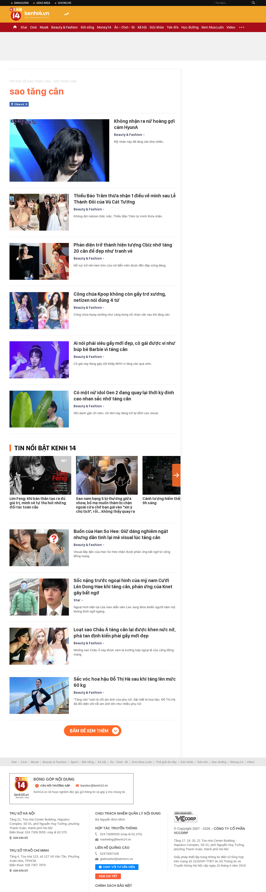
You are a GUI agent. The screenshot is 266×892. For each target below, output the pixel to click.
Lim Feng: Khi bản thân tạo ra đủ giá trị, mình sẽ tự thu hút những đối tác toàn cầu (38, 502)
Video (231, 27)
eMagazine (21, 3)
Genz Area (43, 3)
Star (24, 27)
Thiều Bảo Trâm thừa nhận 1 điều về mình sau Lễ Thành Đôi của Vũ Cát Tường (125, 199)
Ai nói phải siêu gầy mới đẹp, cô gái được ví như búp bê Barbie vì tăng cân (124, 346)
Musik (44, 27)
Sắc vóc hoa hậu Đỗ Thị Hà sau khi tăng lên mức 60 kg (125, 682)
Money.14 (104, 27)
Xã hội (142, 27)
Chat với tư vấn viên (117, 867)
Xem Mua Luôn (212, 27)
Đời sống (87, 27)
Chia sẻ (21, 104)
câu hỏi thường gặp (55, 785)
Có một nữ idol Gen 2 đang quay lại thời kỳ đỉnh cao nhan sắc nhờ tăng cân (124, 396)
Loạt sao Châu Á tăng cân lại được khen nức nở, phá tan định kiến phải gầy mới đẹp (125, 633)
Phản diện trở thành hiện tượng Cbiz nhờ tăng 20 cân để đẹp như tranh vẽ (123, 248)
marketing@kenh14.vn (115, 839)
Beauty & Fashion (64, 27)
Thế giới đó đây (166, 762)
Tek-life (173, 27)
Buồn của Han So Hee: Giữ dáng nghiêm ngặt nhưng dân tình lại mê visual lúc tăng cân (121, 534)
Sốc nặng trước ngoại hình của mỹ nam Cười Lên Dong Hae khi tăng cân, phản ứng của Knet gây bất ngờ (123, 587)
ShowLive (64, 3)
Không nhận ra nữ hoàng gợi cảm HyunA (144, 124)
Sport (74, 762)
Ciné (33, 27)
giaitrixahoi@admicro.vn (116, 859)
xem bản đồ (20, 838)
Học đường (190, 27)
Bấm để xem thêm (89, 731)
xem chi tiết (108, 876)
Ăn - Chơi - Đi (124, 27)
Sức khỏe (157, 27)
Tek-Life (202, 762)
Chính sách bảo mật (113, 885)
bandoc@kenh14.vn (94, 785)
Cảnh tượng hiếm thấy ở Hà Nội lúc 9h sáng (172, 500)
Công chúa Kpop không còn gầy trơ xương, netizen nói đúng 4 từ (120, 297)
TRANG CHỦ (15, 27)
